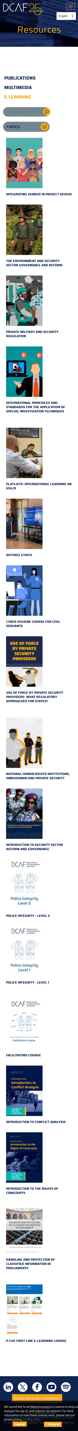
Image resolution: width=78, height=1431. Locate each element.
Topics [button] (13, 127)
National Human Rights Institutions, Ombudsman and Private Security (38, 749)
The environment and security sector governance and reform (34, 236)
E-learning (17, 97)
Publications (20, 78)
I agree (19, 1424)
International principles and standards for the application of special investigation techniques (35, 380)
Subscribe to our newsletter (37, 1398)
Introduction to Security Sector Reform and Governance (34, 820)
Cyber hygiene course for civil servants (33, 596)
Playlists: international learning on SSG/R (39, 459)
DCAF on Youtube (51, 1387)
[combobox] (66, 16)
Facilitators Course (24, 1028)
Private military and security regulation (32, 307)
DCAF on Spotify (66, 1387)
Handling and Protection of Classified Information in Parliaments (30, 1237)
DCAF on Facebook (37, 1387)
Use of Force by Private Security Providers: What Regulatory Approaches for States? (34, 670)
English (63, 16)
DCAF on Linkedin (8, 1387)
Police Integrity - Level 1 (27, 955)
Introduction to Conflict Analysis (36, 1095)
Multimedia (18, 87)
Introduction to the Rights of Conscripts (32, 1163)
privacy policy (32, 1419)
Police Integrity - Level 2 (28, 888)
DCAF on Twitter (23, 1387)
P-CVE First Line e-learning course (36, 1313)
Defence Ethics (24, 528)
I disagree (53, 1424)
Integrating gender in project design (39, 167)
